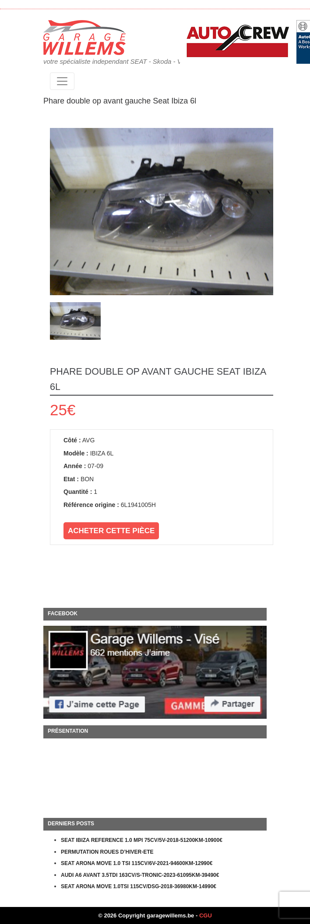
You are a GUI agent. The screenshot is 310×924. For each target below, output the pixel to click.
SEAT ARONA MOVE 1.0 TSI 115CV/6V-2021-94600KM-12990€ (136, 863)
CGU (205, 915)
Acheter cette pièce (111, 531)
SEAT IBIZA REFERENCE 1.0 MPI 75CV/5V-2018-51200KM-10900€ (141, 840)
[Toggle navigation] (62, 81)
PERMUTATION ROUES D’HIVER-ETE (107, 852)
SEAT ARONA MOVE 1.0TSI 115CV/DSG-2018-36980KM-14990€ (138, 886)
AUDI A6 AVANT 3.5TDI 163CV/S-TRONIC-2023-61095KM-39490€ (140, 875)
